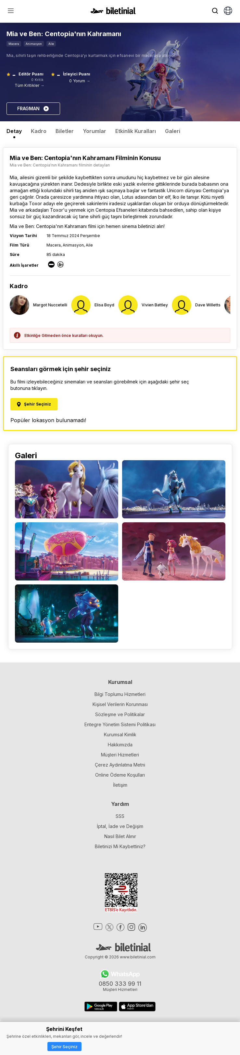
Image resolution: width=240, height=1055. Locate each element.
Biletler (65, 131)
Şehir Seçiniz (64, 1046)
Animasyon (34, 44)
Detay (14, 131)
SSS (120, 816)
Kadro (38, 131)
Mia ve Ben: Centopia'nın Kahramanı (48, 226)
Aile (51, 44)
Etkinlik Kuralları (135, 131)
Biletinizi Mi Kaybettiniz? (120, 846)
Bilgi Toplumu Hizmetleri (120, 694)
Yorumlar (94, 131)
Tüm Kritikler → (29, 85)
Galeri (172, 131)
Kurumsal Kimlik (120, 734)
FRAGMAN (33, 108)
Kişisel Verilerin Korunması (120, 704)
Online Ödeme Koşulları (120, 775)
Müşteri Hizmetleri (120, 754)
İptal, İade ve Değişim (120, 826)
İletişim (120, 785)
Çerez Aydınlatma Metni (120, 765)
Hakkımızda (120, 744)
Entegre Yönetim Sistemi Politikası (120, 724)
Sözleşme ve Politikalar (120, 714)
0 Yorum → (79, 80)
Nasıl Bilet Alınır (120, 836)
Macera (13, 44)
